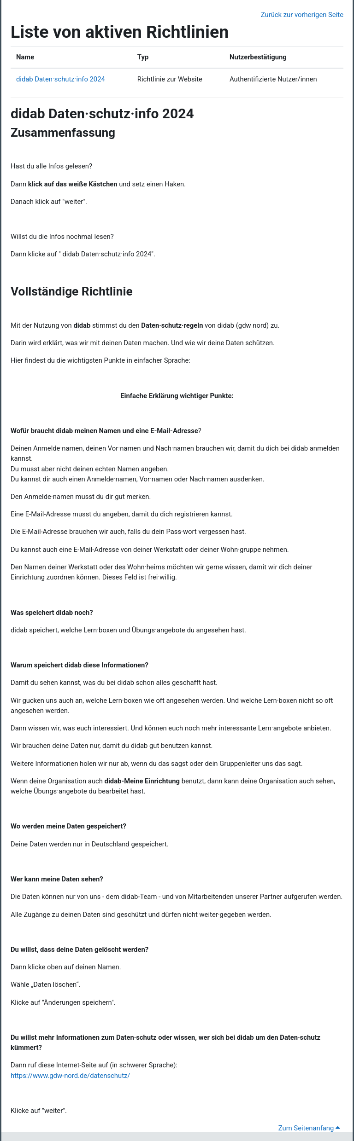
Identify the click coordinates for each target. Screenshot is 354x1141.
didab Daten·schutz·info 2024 (60, 79)
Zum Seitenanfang (309, 1128)
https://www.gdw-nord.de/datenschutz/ (70, 1075)
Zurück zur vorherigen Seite (302, 15)
